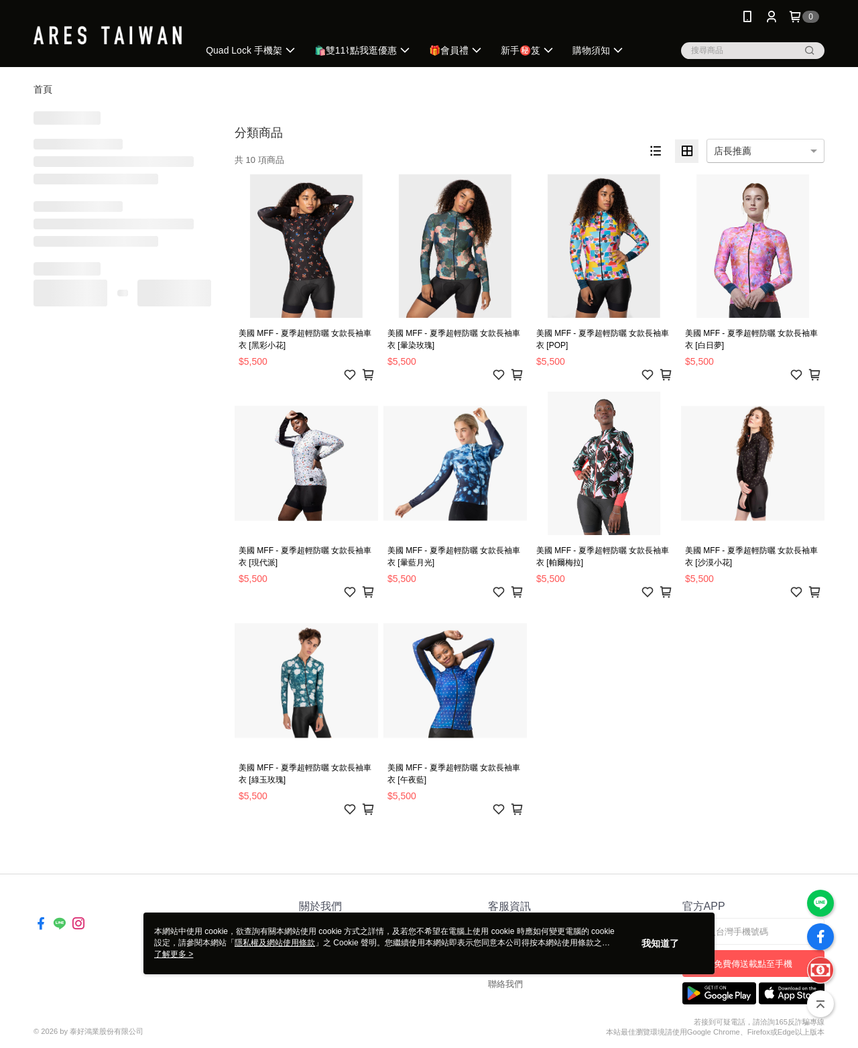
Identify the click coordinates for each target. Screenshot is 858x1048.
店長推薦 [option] (732, 150)
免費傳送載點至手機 (753, 964)
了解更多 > (173, 954)
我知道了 (660, 943)
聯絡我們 (505, 984)
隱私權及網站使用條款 (275, 942)
